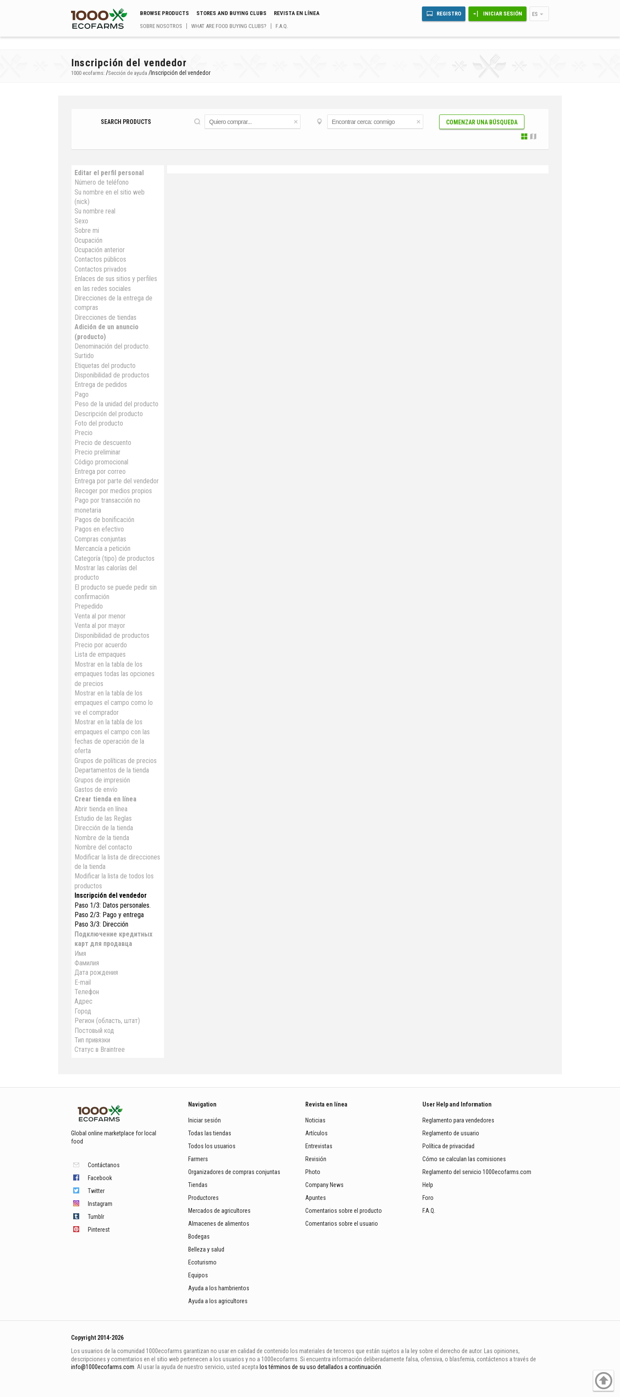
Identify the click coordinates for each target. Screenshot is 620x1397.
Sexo (81, 221)
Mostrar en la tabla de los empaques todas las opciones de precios (114, 674)
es (535, 14)
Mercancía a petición (102, 548)
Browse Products (164, 13)
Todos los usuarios (212, 1146)
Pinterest (99, 1229)
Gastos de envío (96, 789)
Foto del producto (98, 423)
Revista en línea (296, 13)
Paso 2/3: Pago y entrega (109, 915)
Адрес (83, 1001)
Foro (428, 1197)
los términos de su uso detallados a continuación (320, 1366)
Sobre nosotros (161, 26)
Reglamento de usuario (450, 1133)
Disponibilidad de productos (111, 375)
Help (427, 1184)
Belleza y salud (206, 1249)
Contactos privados (100, 269)
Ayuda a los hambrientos (218, 1288)
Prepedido (88, 606)
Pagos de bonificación (104, 520)
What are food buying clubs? (229, 26)
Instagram (100, 1203)
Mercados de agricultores (219, 1210)
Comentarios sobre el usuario (341, 1223)
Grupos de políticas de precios (115, 761)
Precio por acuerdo (100, 645)
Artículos (316, 1133)
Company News (324, 1184)
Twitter (96, 1190)
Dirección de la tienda (103, 828)
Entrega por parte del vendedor (116, 481)
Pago (81, 394)
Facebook (100, 1177)
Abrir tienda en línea (100, 809)
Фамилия (86, 963)
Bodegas (199, 1236)
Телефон (86, 992)
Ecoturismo (202, 1262)
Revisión (315, 1159)
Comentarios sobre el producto (343, 1210)
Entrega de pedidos (100, 384)
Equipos (198, 1275)
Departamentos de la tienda (111, 770)
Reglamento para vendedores (458, 1120)
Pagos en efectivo (99, 529)
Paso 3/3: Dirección (101, 924)
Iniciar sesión (502, 13)
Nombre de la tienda (101, 838)
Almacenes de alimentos (218, 1223)
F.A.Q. (282, 26)
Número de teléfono (101, 182)
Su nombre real (94, 211)
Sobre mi (86, 230)
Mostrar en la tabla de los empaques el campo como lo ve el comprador (113, 703)
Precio (83, 433)
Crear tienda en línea (105, 799)
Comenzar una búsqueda (482, 122)
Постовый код (94, 1030)
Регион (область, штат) (107, 1021)
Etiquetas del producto (105, 366)
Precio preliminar (97, 452)
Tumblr (96, 1216)
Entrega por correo (100, 471)
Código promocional (101, 462)
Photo (312, 1171)
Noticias (315, 1120)
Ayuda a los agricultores (218, 1301)
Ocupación (88, 240)
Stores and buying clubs (231, 13)
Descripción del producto (108, 414)
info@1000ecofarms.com (102, 1366)
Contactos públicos (100, 259)
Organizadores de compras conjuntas (234, 1171)
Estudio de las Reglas (103, 818)
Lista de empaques (100, 654)
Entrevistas (318, 1146)
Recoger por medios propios (113, 491)
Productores (203, 1197)
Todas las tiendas (209, 1133)
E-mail (82, 982)
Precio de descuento (102, 443)
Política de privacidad (449, 1146)
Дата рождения (96, 972)
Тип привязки (92, 1040)
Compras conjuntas (100, 539)
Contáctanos (104, 1165)
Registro (449, 13)
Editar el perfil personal (109, 173)
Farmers (198, 1159)
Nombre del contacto (103, 847)
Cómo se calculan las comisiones (464, 1159)
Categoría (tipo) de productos (114, 558)
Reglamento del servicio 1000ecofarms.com (476, 1171)
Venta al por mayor (99, 625)
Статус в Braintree (99, 1049)
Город (82, 1011)
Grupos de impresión (102, 780)
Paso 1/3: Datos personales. (112, 905)
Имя (80, 953)
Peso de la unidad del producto (116, 404)
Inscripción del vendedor (110, 895)
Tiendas (198, 1184)
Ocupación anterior (99, 250)
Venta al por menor (100, 616)
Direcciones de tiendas (105, 317)
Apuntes (315, 1197)
